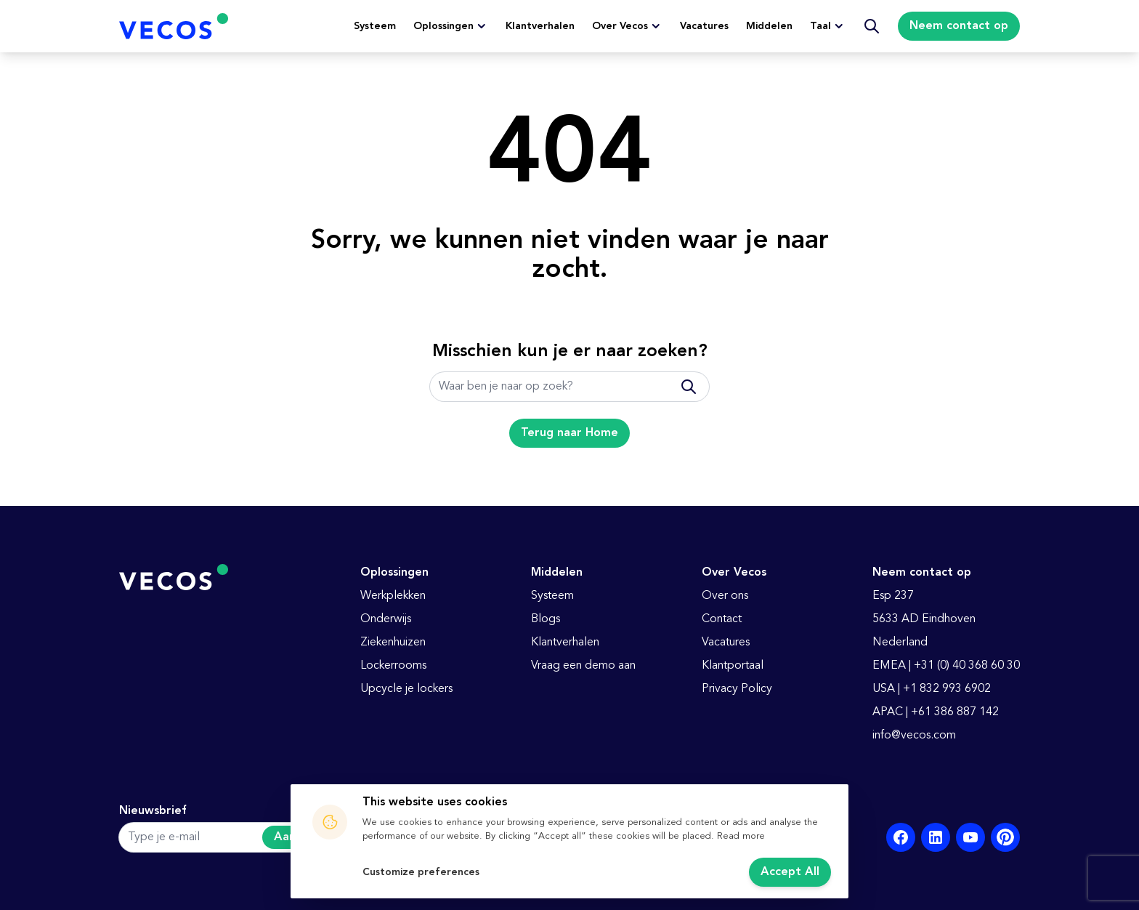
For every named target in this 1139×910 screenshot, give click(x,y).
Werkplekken (393, 596)
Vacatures (704, 26)
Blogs (545, 619)
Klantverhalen (540, 26)
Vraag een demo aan (583, 666)
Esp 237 (893, 596)
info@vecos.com (914, 735)
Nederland (900, 642)
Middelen (769, 26)
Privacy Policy (737, 689)
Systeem (375, 26)
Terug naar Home (569, 433)
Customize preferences (420, 872)
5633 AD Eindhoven (924, 619)
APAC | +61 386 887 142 (935, 712)
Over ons (725, 596)
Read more (741, 836)
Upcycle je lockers (406, 689)
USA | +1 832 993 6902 (931, 689)
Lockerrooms (393, 666)
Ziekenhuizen (393, 642)
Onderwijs (385, 619)
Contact (722, 619)
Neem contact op (958, 26)
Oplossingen (443, 26)
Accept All (790, 872)
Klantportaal (732, 666)
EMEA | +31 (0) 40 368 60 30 (946, 666)
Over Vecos (620, 26)
